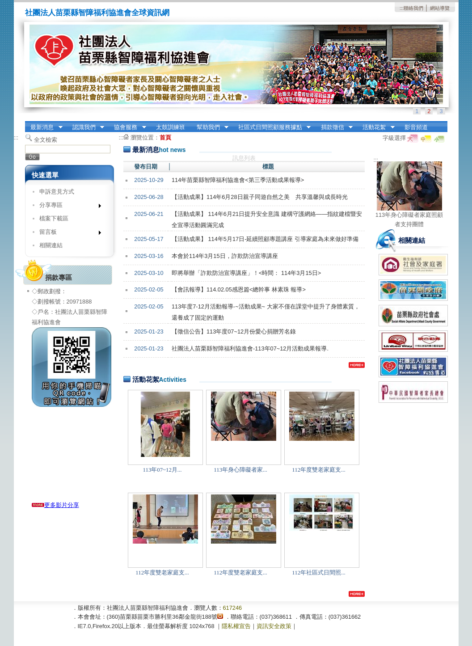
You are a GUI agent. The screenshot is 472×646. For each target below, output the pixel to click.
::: (402, 8)
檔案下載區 (53, 218)
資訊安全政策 (274, 626)
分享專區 (67, 207)
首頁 (165, 137)
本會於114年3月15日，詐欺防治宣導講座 (225, 256)
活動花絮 (376, 127)
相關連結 (51, 245)
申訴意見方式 (56, 191)
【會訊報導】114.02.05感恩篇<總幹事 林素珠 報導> (239, 289)
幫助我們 (209, 127)
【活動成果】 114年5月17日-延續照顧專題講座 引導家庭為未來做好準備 (265, 239)
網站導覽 (440, 8)
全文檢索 (45, 139)
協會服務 (127, 127)
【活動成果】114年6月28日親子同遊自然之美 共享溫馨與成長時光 (260, 197)
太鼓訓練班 (170, 127)
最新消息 (44, 127)
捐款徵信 (334, 127)
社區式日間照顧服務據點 (271, 127)
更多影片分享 (55, 505)
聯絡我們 (413, 8)
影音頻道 (416, 127)
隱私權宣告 (236, 626)
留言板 (67, 233)
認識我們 (85, 127)
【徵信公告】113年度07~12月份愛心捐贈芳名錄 (234, 331)
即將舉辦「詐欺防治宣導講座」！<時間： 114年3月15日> (246, 273)
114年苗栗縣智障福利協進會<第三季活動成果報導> (238, 180)
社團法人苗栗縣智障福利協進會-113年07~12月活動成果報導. (250, 348)
